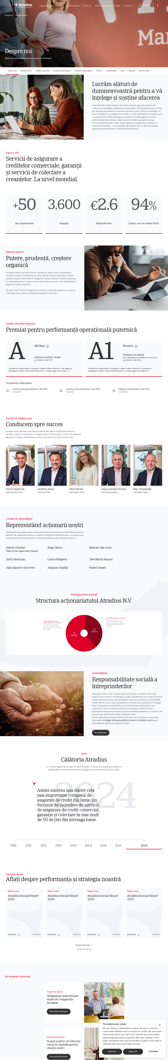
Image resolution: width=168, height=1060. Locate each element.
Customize (153, 1052)
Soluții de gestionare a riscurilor (51, 6)
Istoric (122, 71)
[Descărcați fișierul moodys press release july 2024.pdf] (61, 391)
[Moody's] (136, 346)
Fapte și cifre (12, 71)
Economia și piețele (73, 6)
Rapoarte (132, 71)
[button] (10, 5)
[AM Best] (47, 346)
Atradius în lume (26, 71)
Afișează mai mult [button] (84, 945)
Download (14, 934)
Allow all (112, 1052)
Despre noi (87, 6)
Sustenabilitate (111, 71)
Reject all (133, 1052)
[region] (84, 214)
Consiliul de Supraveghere (83, 71)
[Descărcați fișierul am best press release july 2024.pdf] (8, 391)
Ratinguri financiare (42, 71)
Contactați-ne (128, 6)
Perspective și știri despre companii (107, 6)
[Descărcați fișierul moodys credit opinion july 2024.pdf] (114, 391)
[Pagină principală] (23, 5)
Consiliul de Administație (61, 71)
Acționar (99, 71)
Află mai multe (144, 71)
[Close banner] (160, 1025)
